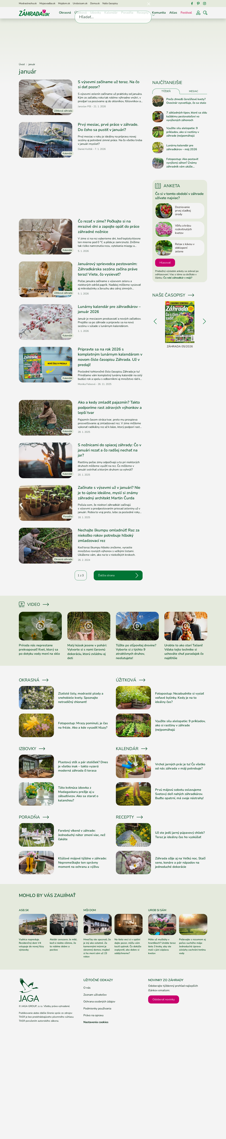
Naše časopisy (110, 3)
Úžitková (81, 12)
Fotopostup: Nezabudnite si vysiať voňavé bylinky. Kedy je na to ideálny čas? (179, 697)
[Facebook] (192, 3)
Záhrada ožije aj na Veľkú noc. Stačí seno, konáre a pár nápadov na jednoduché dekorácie (180, 862)
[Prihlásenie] (198, 13)
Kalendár (111, 12)
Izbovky (95, 12)
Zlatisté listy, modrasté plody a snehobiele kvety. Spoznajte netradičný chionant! (80, 697)
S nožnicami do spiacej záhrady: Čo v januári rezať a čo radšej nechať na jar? (109, 450)
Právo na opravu (93, 1015)
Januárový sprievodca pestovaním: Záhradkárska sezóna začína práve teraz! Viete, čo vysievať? (108, 269)
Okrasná (65, 12)
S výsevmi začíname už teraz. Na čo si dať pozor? (108, 84)
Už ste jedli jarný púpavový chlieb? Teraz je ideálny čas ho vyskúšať (180, 835)
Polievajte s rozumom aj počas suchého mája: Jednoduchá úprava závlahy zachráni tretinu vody (192, 946)
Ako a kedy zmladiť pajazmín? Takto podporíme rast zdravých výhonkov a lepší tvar (110, 407)
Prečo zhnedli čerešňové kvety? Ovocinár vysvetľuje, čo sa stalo (186, 101)
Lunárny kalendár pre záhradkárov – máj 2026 (181, 147)
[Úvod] (34, 12)
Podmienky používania (97, 1008)
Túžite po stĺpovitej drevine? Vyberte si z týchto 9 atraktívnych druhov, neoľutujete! (136, 651)
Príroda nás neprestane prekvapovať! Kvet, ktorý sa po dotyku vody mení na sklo (39, 649)
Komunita (159, 12)
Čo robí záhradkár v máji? (177, 277)
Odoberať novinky (164, 999)
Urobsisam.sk (80, 3)
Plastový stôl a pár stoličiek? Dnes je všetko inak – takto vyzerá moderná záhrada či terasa (83, 766)
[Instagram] (204, 3)
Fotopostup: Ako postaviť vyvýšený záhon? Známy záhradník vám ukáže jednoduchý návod (182, 163)
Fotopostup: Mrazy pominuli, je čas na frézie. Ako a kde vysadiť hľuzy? (83, 725)
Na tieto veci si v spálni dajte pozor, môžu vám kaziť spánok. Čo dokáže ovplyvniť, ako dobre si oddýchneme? (127, 946)
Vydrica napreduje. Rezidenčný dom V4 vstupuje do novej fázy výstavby (31, 944)
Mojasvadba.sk (47, 3)
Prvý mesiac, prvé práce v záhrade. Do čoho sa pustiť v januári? (108, 127)
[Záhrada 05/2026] (179, 325)
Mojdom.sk (64, 3)
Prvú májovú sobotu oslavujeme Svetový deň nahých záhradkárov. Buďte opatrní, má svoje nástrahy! (179, 794)
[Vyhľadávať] (205, 13)
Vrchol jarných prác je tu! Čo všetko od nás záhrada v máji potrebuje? (180, 766)
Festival (186, 12)
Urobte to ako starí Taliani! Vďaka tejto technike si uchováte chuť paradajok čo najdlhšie (183, 651)
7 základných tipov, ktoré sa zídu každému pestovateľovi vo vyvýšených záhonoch (186, 116)
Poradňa (127, 12)
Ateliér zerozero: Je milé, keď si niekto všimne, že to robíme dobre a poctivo (63, 944)
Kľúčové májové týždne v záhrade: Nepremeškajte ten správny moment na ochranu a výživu (82, 862)
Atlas (173, 12)
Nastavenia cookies (95, 1022)
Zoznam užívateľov (95, 995)
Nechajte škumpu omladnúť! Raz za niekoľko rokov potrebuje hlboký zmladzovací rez (108, 535)
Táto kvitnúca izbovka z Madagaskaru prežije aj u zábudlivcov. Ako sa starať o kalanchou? (78, 794)
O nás (87, 988)
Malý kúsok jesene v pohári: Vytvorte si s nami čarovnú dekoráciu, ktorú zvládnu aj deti (87, 651)
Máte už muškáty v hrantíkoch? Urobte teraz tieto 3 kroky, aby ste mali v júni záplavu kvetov (162, 946)
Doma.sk (95, 3)
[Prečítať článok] (45, 97)
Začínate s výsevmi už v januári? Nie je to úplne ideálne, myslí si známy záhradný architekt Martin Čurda (109, 493)
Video (33, 604)
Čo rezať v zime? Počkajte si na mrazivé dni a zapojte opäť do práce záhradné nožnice (108, 226)
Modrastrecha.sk (28, 3)
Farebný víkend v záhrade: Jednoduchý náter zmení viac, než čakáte (81, 834)
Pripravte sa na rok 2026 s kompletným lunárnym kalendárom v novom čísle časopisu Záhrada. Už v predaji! (110, 357)
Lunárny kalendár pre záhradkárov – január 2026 (109, 309)
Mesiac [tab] (193, 91)
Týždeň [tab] (166, 91)
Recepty (143, 12)
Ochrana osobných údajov (99, 1001)
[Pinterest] (198, 3)
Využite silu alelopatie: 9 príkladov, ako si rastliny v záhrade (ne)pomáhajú (182, 132)
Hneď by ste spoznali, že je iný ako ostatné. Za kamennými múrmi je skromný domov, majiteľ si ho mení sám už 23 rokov (97, 948)
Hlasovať (165, 263)
